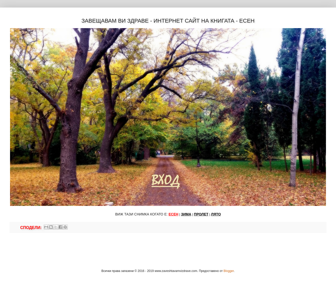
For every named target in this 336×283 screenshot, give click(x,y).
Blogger (229, 271)
